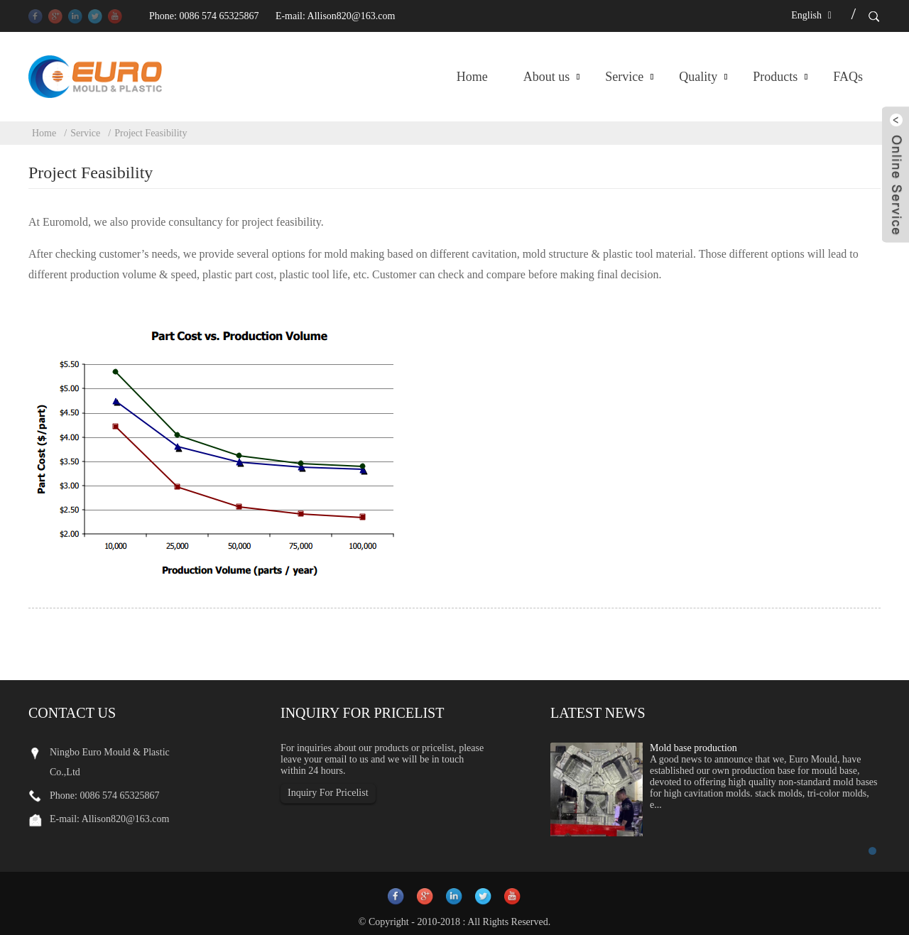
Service (624, 77)
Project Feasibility (150, 133)
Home (472, 77)
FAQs (848, 77)
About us (546, 77)
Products (775, 77)
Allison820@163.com (351, 16)
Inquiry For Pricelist (328, 792)
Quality (698, 77)
